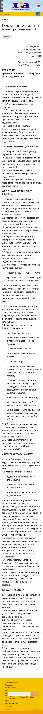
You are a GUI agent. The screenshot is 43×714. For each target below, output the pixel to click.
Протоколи (7, 37)
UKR (38, 6)
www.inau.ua (13, 704)
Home (4, 19)
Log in (6, 14)
